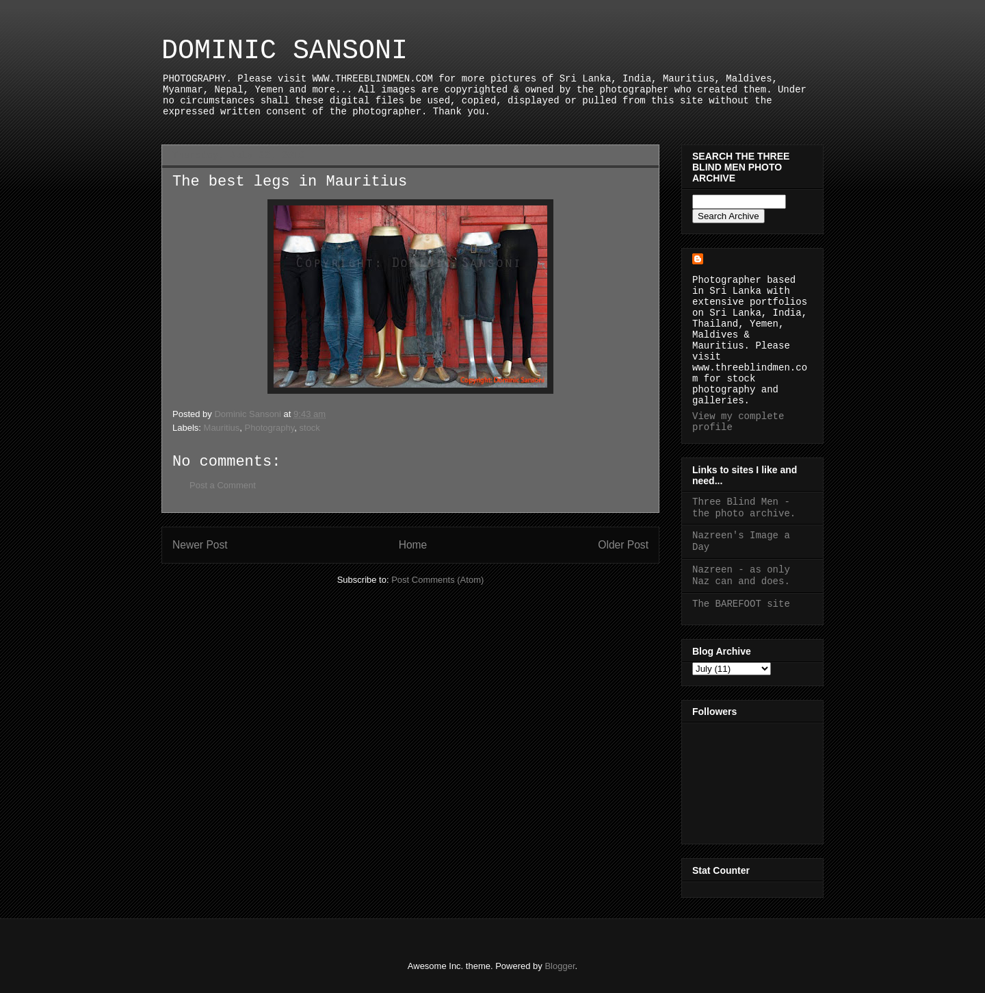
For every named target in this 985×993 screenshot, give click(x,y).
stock (310, 428)
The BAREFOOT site (741, 604)
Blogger (559, 966)
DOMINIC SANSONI (284, 51)
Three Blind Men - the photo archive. (744, 507)
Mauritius (222, 428)
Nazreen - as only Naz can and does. (741, 575)
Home (413, 545)
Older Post (623, 545)
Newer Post (200, 545)
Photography (270, 428)
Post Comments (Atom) (437, 580)
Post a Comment (222, 485)
